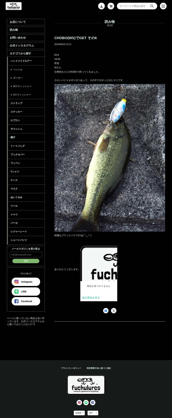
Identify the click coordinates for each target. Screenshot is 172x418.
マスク (14, 188)
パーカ (14, 223)
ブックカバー (18, 154)
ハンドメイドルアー (21, 61)
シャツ (14, 214)
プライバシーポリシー (71, 368)
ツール (14, 205)
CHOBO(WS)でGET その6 (75, 38)
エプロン (15, 120)
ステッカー (16, 111)
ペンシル (18, 69)
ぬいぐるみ (16, 197)
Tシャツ (15, 171)
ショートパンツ (19, 240)
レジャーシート (19, 231)
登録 (26, 260)
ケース (14, 180)
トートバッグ (18, 146)
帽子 (13, 137)
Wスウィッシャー (22, 86)
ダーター (18, 77)
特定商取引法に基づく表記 (99, 368)
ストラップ (16, 103)
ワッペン (15, 163)
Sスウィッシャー (22, 94)
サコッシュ (16, 128)
